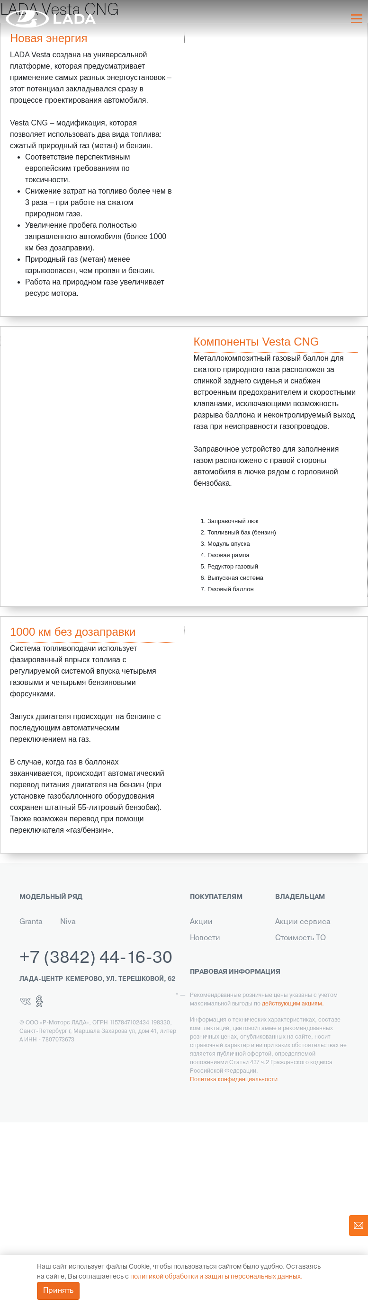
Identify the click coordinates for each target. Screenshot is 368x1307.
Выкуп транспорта (223, 1069)
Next (182, 336)
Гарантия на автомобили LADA (222, 1004)
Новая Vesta (30, 944)
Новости (205, 938)
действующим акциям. (293, 1188)
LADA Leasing (214, 1117)
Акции (201, 922)
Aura (68, 977)
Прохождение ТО (306, 998)
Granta (31, 922)
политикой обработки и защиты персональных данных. (216, 1277)
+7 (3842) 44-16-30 (95, 1143)
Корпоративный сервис (304, 1063)
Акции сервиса (303, 922)
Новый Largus (31, 971)
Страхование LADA (224, 981)
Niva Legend (73, 955)
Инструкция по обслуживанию (302, 1020)
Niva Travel (70, 928)
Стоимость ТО (300, 938)
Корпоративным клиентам (219, 1031)
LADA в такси (213, 1101)
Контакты (206, 1052)
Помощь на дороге (309, 1041)
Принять (58, 1291)
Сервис (203, 1085)
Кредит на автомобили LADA (222, 960)
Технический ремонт (298, 960)
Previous (187, 626)
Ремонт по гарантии (311, 981)
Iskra (68, 993)
